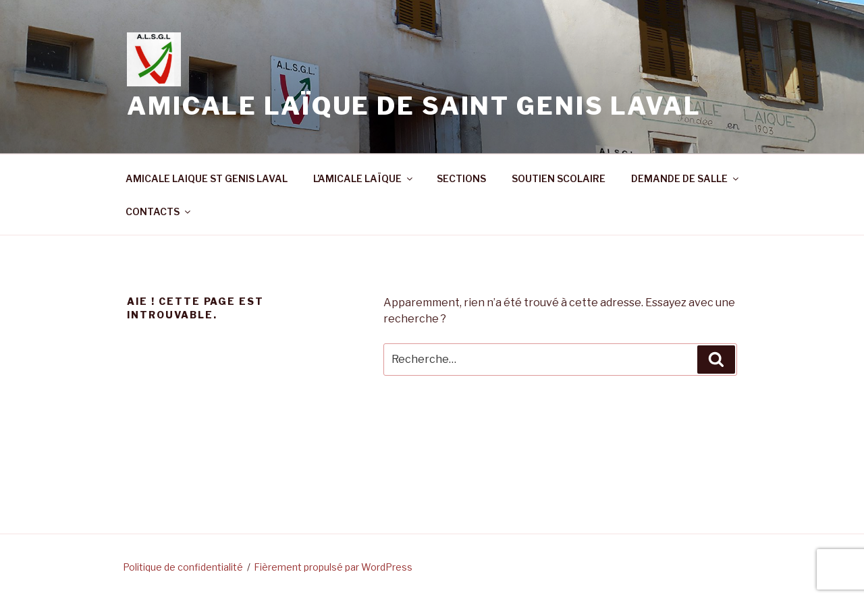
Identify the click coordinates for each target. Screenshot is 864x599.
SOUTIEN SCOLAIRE (558, 178)
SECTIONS (461, 178)
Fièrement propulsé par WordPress (333, 567)
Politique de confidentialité (183, 567)
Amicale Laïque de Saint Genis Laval (414, 106)
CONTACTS (159, 211)
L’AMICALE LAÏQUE (363, 178)
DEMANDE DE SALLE (685, 178)
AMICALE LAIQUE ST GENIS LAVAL (207, 178)
